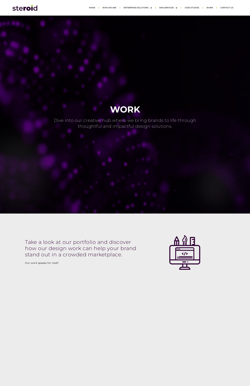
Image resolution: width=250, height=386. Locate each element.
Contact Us (226, 8)
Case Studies (192, 8)
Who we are (109, 8)
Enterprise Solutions (138, 8)
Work (209, 8)
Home (92, 8)
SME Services (168, 8)
